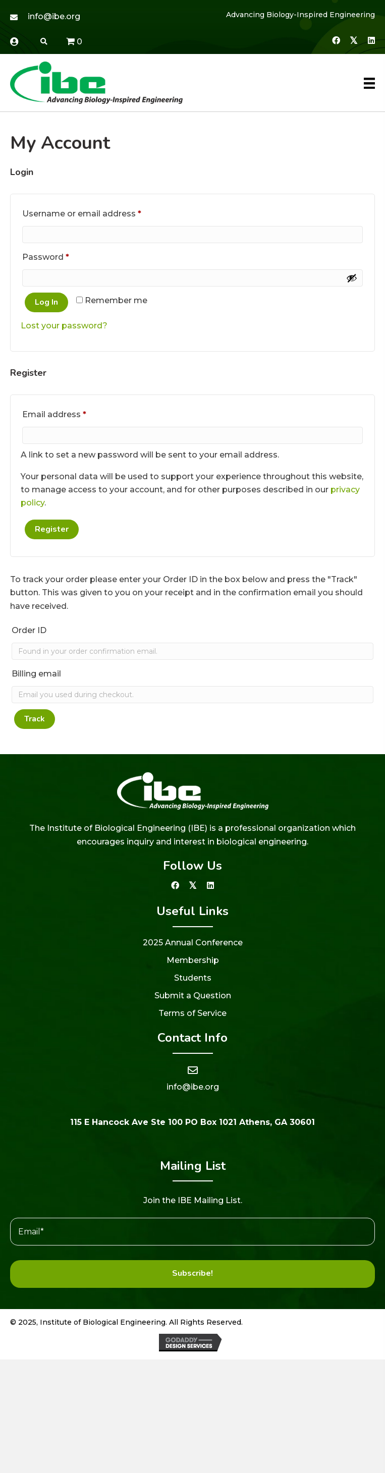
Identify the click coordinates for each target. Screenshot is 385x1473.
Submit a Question (192, 995)
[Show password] (351, 278)
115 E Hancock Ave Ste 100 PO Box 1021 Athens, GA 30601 (192, 1122)
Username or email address (100, 212)
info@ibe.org (54, 16)
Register (52, 529)
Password (64, 255)
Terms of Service (192, 1013)
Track (34, 718)
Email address (72, 413)
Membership (193, 960)
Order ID (29, 630)
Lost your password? (64, 325)
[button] (336, 40)
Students (192, 978)
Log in (46, 302)
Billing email (36, 673)
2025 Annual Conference (193, 942)
